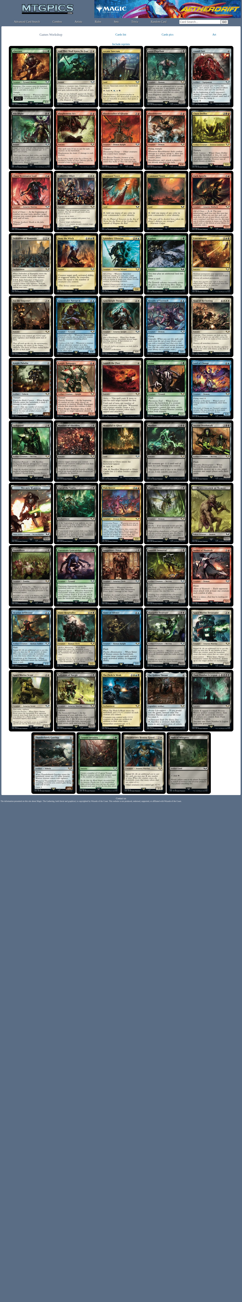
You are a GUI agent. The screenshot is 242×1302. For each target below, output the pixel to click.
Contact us (121, 798)
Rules (98, 21)
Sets (116, 21)
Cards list (120, 34)
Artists (78, 21)
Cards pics (167, 34)
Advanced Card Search (27, 21)
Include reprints (121, 44)
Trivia (134, 21)
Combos (57, 21)
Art (214, 34)
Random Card (159, 21)
